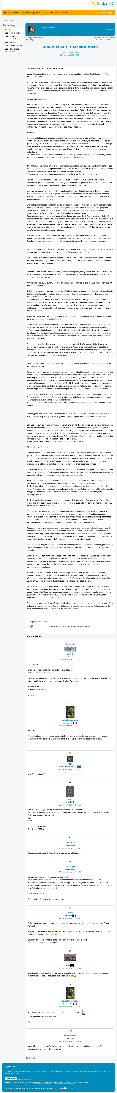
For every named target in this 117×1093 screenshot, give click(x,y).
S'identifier (101, 13)
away (70, 799)
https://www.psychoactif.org (42, 1083)
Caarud (108, 500)
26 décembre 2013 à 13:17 (70, 769)
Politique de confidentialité (43, 1088)
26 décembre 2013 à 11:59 (70, 726)
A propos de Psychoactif (25, 1088)
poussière (33, 68)
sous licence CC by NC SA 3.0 (65, 1083)
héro (89, 216)
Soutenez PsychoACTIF (19, 1079)
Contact (60, 1088)
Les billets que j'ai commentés (12, 50)
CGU (54, 1088)
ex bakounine (70, 1036)
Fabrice (70, 913)
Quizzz (44, 13)
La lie (70, 963)
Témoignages (74, 52)
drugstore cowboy (70, 720)
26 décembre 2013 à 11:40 (70, 660)
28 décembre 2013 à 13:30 (70, 1007)
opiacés (109, 472)
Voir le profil (110, 29)
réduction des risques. (12, 1073)
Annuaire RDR (53, 13)
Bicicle (11, 20)
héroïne (52, 210)
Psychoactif (27, 1083)
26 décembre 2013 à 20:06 (70, 872)
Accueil (8, 29)
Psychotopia (35, 13)
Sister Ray (70, 843)
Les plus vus (10, 42)
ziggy (70, 764)
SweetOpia (70, 867)
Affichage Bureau (10, 1088)
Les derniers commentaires (11, 37)
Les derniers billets (12, 33)
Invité (107, 3)
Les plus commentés (13, 45)
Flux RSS (68, 1088)
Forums (11, 13)
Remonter (30, 1058)
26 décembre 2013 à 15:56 (70, 805)
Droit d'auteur (9, 1083)
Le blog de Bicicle (46, 27)
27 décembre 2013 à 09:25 (70, 918)
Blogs (17, 13)
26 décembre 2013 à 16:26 (70, 848)
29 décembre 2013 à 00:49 (70, 1041)
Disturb (70, 654)
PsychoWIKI (25, 13)
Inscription (110, 13)
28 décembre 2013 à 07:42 (70, 968)
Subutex (63, 210)
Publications (65, 13)
